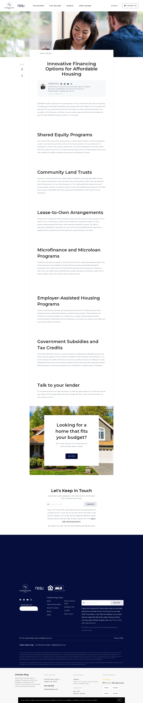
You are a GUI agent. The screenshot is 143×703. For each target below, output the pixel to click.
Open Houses (85, 6)
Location (67, 610)
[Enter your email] (66, 504)
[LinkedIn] (24, 600)
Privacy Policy (118, 638)
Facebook (115, 693)
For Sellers (55, 6)
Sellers (49, 615)
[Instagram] (31, 600)
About (49, 601)
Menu (114, 6)
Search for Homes (52, 608)
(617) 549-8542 (49, 686)
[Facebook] (20, 600)
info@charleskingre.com (51, 689)
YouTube (106, 693)
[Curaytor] (29, 610)
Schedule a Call (69, 607)
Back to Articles (46, 53)
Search (70, 6)
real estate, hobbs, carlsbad (71, 559)
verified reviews (118, 683)
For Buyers (38, 6)
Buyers (49, 611)
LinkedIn (106, 687)
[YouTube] (27, 600)
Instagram (115, 687)
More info (100, 700)
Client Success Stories (54, 604)
